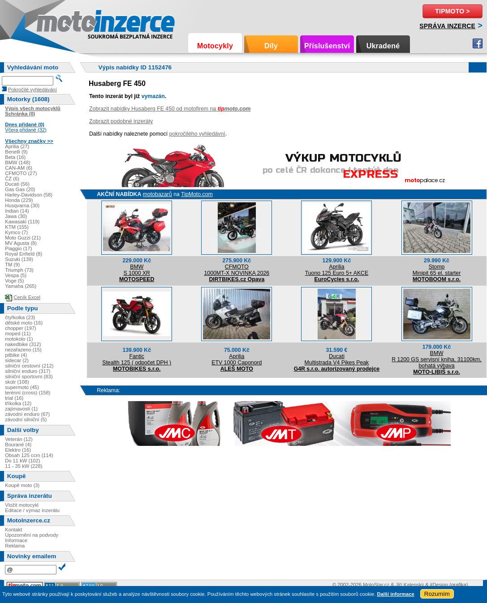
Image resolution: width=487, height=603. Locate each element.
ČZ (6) (12, 178)
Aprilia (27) (17, 146)
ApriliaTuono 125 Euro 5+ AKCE (337, 270)
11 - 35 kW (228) (23, 466)
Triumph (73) (19, 270)
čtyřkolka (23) (20, 317)
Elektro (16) (18, 450)
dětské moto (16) (24, 322)
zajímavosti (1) (21, 408)
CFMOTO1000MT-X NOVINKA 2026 (236, 270)
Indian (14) (17, 211)
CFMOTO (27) (21, 173)
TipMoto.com (197, 194)
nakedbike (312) (23, 344)
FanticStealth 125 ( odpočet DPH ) (136, 359)
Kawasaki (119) (22, 221)
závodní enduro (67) (27, 414)
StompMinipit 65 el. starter (437, 270)
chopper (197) (20, 328)
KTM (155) (17, 227)
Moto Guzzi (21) (23, 237)
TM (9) (12, 264)
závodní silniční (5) (26, 419)
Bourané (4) (18, 444)
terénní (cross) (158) (27, 392)
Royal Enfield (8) (23, 254)
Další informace (395, 594)
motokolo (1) (19, 339)
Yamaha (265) (20, 286)
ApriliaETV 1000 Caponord (236, 359)
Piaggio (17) (18, 248)
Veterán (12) (19, 439)
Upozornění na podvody (31, 535)
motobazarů (157, 194)
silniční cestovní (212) (29, 365)
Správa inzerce (447, 26)
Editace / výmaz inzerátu (32, 510)
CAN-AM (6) (18, 168)
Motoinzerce (55, 22)
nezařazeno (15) (23, 349)
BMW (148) (17, 162)
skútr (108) (17, 382)
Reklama (15, 545)
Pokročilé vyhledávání (32, 89)
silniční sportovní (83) (28, 376)
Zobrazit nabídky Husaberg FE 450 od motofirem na (170, 109)
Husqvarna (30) (22, 205)
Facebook (478, 43)
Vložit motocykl (22, 505)
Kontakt (13, 529)
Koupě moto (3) (22, 485)
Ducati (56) (17, 184)
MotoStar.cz (376, 584)
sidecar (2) (17, 360)
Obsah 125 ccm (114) (29, 455)
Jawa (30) (16, 216)
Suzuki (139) (19, 259)
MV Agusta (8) (21, 243)
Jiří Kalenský (410, 584)
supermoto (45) (22, 387)
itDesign (439, 584)
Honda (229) (19, 200)
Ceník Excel (26, 297)
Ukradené (383, 46)
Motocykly (215, 46)
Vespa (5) (15, 275)
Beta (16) (15, 157)
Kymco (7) (16, 232)
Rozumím (437, 593)
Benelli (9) (16, 151)
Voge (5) (14, 280)
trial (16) (14, 398)
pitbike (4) (16, 355)
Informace (16, 540)
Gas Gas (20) (20, 189)
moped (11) (17, 333)
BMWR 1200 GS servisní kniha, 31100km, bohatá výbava (437, 359)
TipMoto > (452, 11)
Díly (271, 46)
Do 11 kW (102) (22, 460)
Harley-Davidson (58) (28, 194)
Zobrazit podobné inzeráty (121, 121)
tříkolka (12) (18, 403)
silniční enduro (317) (27, 371)
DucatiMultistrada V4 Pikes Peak (337, 359)
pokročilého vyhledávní (197, 134)
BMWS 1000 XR (136, 270)
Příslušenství (327, 46)
